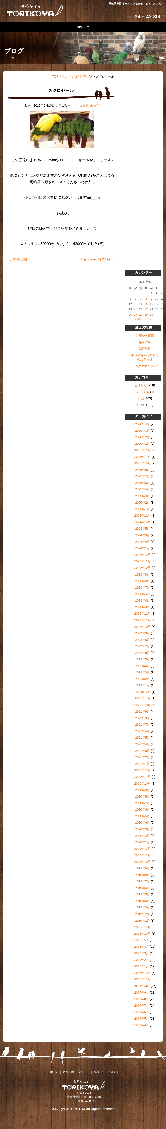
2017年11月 (142, 979)
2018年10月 (142, 933)
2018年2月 (141, 960)
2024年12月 (142, 515)
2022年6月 (142, 652)
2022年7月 (142, 646)
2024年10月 (142, 522)
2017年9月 (141, 992)
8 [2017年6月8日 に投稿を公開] (146, 298)
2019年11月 (142, 855)
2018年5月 (141, 940)
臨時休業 (145, 342)
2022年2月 (142, 679)
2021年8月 (142, 718)
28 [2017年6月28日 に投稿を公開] (140, 314)
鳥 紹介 (98, 1072)
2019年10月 (142, 861)
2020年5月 (142, 816)
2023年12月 (142, 554)
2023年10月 (142, 567)
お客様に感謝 (19, 259)
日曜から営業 (145, 335)
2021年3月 (142, 751)
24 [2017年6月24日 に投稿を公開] (156, 309)
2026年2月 (142, 437)
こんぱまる (80, 105)
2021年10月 (142, 705)
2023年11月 (142, 561)
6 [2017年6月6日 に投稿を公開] (135, 298)
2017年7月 (141, 1005)
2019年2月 (142, 914)
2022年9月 (142, 633)
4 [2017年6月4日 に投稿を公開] (162, 293)
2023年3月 (142, 607)
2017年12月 (142, 973)
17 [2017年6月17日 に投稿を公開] (156, 304)
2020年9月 (142, 790)
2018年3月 (141, 953)
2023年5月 (142, 594)
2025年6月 (142, 483)
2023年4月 (142, 600)
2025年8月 (142, 470)
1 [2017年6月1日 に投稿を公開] (146, 293)
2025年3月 (142, 496)
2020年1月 (142, 842)
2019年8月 (142, 875)
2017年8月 (141, 999)
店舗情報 (68, 1072)
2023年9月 (142, 574)
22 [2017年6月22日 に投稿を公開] (146, 309)
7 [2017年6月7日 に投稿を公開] (141, 298)
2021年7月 (142, 724)
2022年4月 (142, 666)
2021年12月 (142, 692)
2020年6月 (142, 809)
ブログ (111, 1072)
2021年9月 (142, 711)
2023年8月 (142, 581)
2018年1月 (141, 966)
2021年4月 (142, 744)
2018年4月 (141, 946)
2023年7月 (142, 587)
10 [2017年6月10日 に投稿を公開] (156, 298)
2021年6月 (142, 731)
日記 (141, 398)
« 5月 (138, 319)
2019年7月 (142, 881)
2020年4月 (142, 822)
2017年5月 (141, 1018)
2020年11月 (142, 777)
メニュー (84, 1072)
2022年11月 (142, 620)
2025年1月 (142, 509)
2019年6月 (142, 888)
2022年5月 (142, 659)
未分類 (94, 105)
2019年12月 (142, 848)
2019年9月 (142, 868)
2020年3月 (142, 829)
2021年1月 (142, 764)
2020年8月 (142, 796)
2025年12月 (142, 450)
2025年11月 (142, 457)
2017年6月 (141, 1012)
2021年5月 (142, 737)
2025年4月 (142, 489)
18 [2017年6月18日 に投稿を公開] (161, 304)
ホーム (54, 1072)
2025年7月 (142, 476)
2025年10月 (142, 463)
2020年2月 (142, 835)
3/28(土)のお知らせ (145, 366)
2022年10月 (142, 626)
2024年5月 (142, 528)
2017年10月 (141, 986)
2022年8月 (142, 639)
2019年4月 (142, 901)
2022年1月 (142, 685)
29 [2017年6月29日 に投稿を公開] (146, 314)
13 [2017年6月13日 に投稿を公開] (135, 304)
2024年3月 (142, 535)
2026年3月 (142, 430)
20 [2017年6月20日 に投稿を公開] (135, 309)
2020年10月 (142, 783)
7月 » (148, 319)
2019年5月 (142, 894)
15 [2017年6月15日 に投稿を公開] (146, 304)
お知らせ (141, 385)
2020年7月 (142, 803)
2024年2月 (142, 541)
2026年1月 (142, 443)
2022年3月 (142, 672)
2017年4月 (141, 1025)
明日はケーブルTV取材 (96, 259)
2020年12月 (142, 770)
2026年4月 (142, 424)
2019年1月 (142, 920)
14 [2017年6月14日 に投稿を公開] (140, 304)
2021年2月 (142, 757)
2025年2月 (142, 502)
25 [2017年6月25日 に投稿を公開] (161, 309)
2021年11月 (142, 698)
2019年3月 (142, 907)
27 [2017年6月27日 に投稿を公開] (135, 314)
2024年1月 (142, 548)
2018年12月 (142, 927)
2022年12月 (142, 613)
